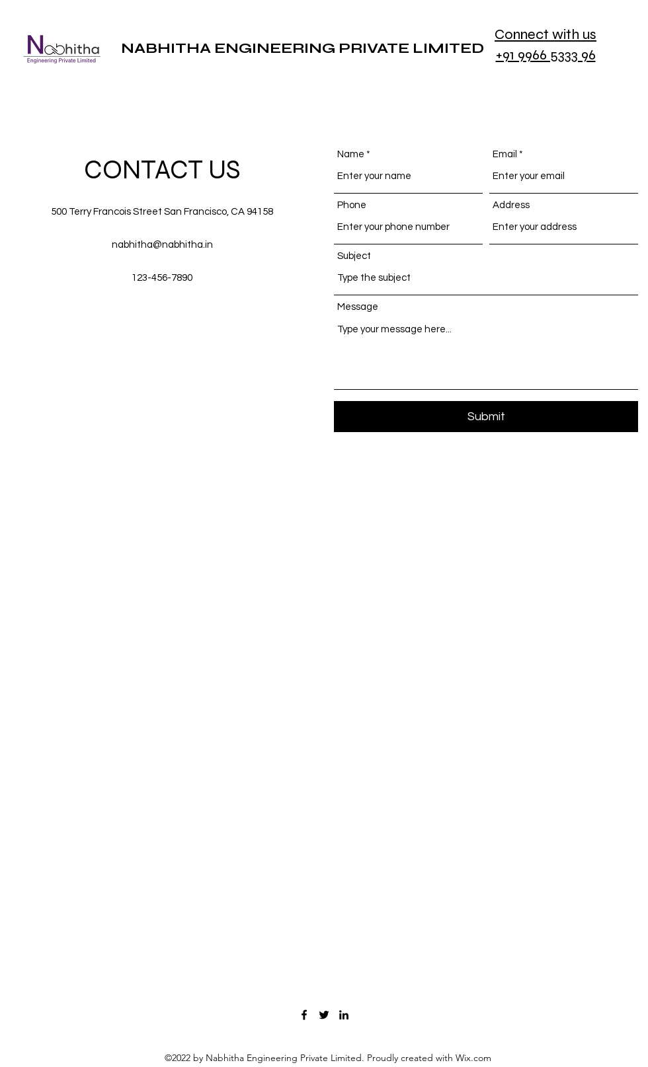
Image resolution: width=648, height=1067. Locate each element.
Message (357, 307)
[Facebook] (304, 1014)
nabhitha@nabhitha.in (162, 245)
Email (505, 154)
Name (350, 154)
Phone (351, 205)
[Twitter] (324, 1014)
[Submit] (486, 416)
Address (511, 205)
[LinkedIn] (343, 1014)
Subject (354, 256)
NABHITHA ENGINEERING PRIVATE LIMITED (302, 48)
